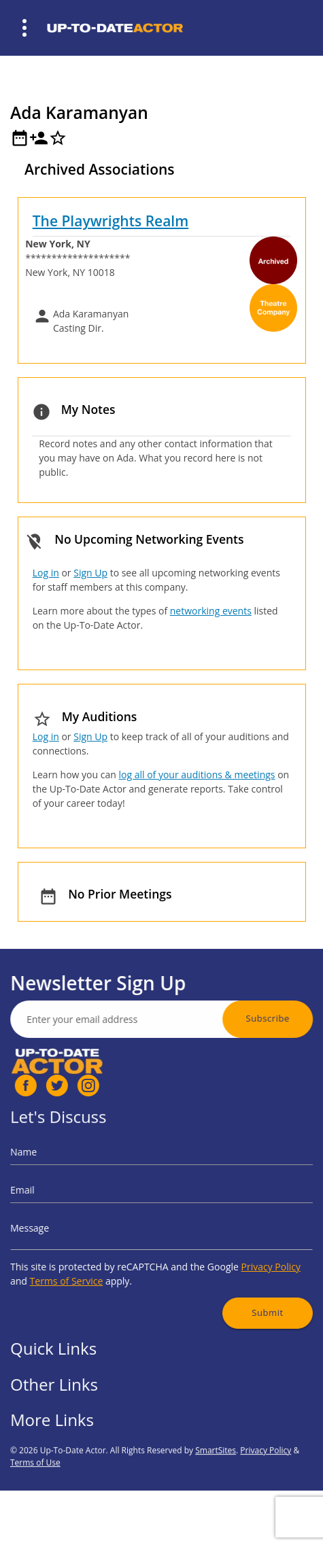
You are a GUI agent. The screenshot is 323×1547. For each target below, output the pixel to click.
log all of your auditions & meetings (196, 774)
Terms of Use (35, 1500)
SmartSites (215, 1488)
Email (53, 1196)
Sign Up (90, 572)
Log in (46, 572)
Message (58, 1225)
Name (54, 1166)
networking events (211, 610)
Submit (244, 1291)
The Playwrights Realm (111, 220)
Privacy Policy (247, 1256)
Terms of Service (87, 1267)
